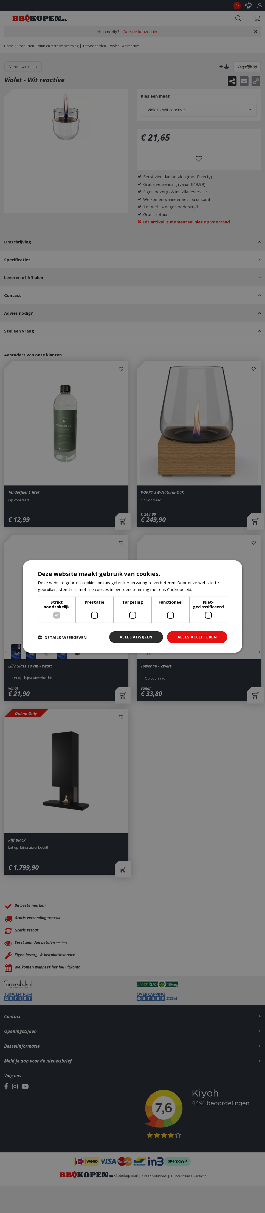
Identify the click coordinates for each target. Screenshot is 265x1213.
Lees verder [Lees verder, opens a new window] (204, 589)
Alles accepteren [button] (197, 637)
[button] (62, 637)
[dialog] (132, 606)
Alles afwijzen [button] (136, 637)
